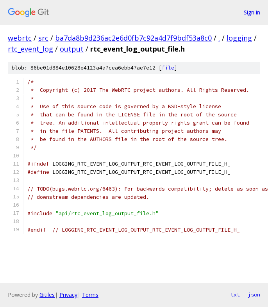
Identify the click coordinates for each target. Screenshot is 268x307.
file (168, 67)
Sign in (252, 12)
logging (239, 38)
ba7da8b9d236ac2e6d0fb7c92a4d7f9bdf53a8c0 (133, 38)
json (254, 294)
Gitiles (47, 294)
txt (235, 294)
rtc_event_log (30, 49)
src (43, 38)
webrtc (20, 38)
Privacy (68, 294)
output (72, 49)
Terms (90, 294)
